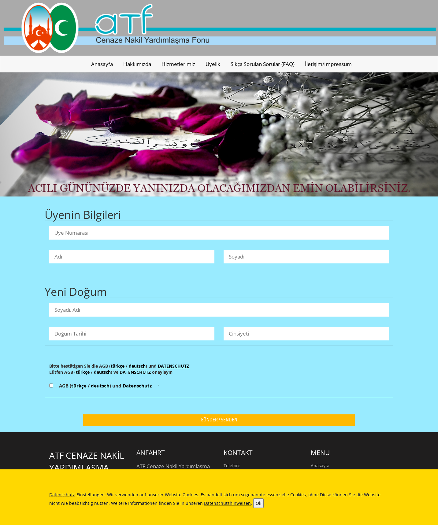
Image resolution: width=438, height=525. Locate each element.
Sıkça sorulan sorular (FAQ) (263, 64)
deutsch (137, 366)
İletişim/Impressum (328, 64)
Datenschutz (137, 386)
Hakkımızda (137, 64)
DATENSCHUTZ (173, 366)
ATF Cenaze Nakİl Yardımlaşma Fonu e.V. (86, 468)
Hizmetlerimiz (178, 64)
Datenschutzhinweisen (227, 503)
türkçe (117, 366)
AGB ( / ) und (105, 386)
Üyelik (213, 64)
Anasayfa (102, 64)
